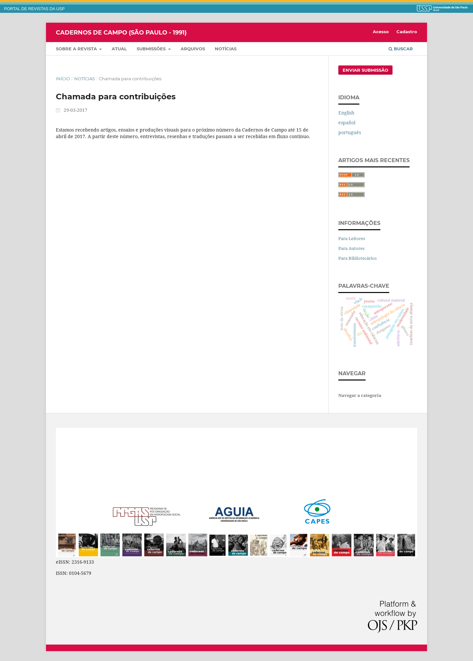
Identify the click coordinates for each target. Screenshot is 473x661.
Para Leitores (351, 238)
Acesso (381, 31)
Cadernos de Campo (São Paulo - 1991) (121, 32)
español (346, 122)
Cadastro (406, 31)
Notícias (225, 48)
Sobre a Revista (77, 48)
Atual (119, 48)
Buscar (401, 48)
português (349, 132)
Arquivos (193, 48)
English (346, 113)
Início (63, 78)
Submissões (152, 48)
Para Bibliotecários (357, 258)
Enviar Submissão (365, 70)
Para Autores (351, 248)
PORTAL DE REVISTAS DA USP (34, 9)
